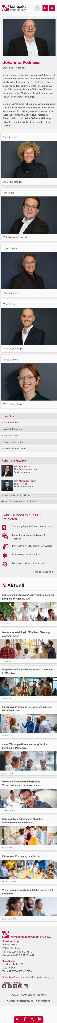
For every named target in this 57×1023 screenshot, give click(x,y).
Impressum (43, 1000)
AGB (15, 994)
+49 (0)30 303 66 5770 (19, 971)
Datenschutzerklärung (20, 1000)
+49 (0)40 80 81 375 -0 (19, 951)
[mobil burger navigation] (37, 8)
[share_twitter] (32, 1019)
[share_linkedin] (39, 1019)
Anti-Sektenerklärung (33, 994)
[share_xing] (17, 1019)
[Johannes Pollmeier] (45, 8)
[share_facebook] (25, 1019)
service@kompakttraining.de (38, 977)
